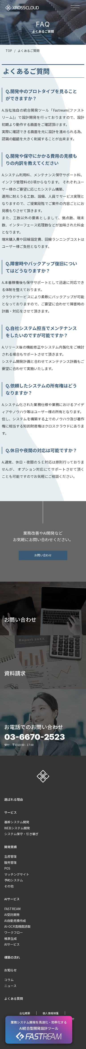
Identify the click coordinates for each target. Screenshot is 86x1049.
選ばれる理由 (13, 799)
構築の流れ (12, 957)
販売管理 (10, 862)
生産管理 (10, 856)
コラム (9, 979)
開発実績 (10, 847)
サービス (10, 812)
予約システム (13, 880)
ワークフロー (13, 932)
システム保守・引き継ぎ (21, 834)
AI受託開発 (12, 914)
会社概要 (24, 1013)
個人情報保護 (51, 1013)
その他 (9, 886)
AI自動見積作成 (15, 920)
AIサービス (12, 899)
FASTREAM (12, 908)
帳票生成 (10, 938)
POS (7, 868)
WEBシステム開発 (17, 828)
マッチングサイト (16, 874)
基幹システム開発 (16, 822)
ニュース (10, 985)
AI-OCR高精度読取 (17, 926)
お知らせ (10, 970)
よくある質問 (13, 998)
